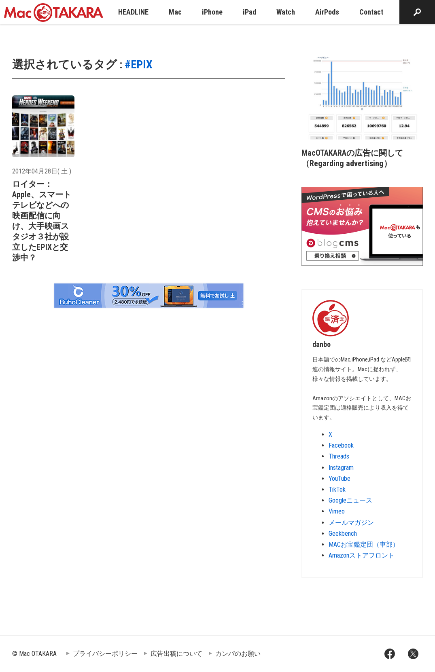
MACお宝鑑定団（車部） (364, 544)
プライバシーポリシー (105, 653)
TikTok (337, 489)
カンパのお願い (238, 653)
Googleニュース (350, 500)
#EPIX (139, 64)
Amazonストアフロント (362, 555)
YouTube (339, 478)
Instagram (341, 467)
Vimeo (337, 511)
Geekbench (343, 533)
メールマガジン (351, 522)
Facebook (341, 445)
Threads (339, 456)
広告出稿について (176, 653)
